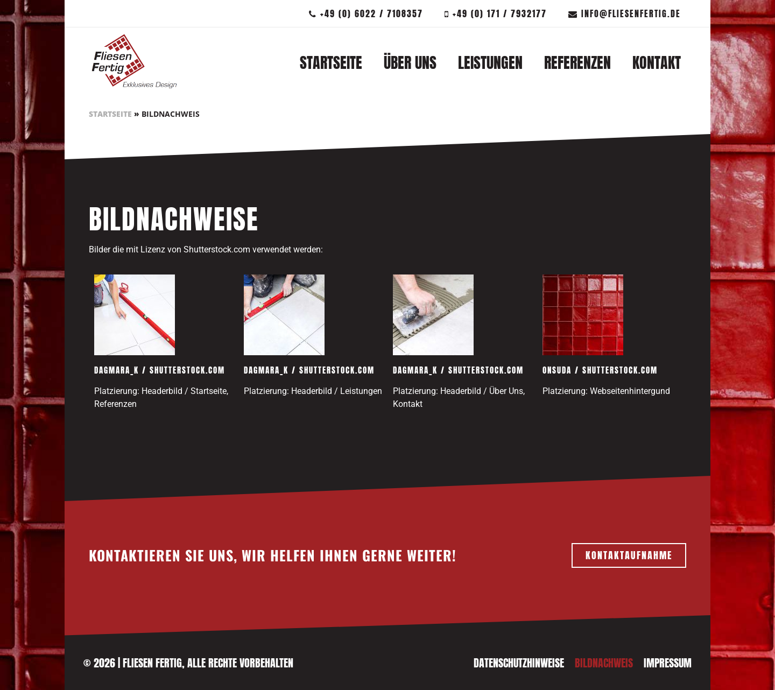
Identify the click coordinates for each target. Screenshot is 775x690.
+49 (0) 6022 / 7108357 (366, 13)
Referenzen (577, 62)
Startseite (331, 62)
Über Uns (410, 62)
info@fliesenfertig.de (624, 13)
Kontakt (656, 62)
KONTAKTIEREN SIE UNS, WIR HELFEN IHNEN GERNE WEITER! (272, 555)
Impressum (668, 662)
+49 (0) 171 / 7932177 (496, 13)
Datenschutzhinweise (519, 662)
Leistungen (490, 62)
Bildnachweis (604, 662)
